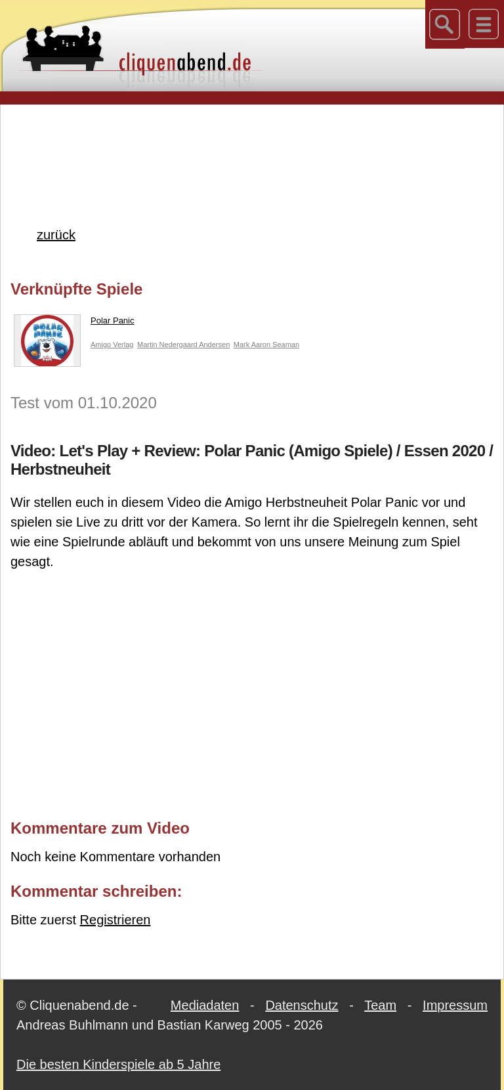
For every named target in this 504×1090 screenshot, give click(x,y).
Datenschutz (301, 1005)
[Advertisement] (252, 144)
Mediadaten (205, 1005)
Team (380, 1005)
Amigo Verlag (112, 344)
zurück (56, 234)
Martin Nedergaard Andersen (183, 344)
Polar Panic (74, 323)
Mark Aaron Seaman (266, 344)
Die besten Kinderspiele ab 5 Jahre (118, 1064)
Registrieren (115, 919)
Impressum (455, 1005)
